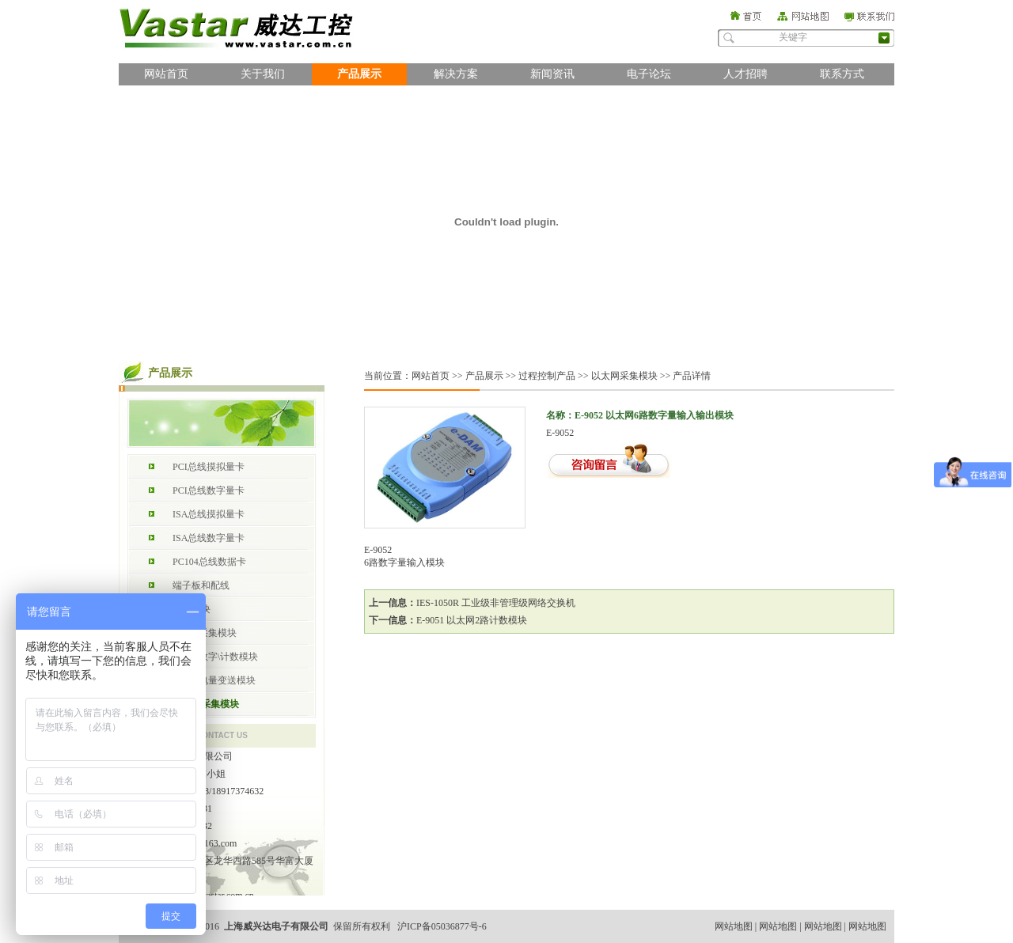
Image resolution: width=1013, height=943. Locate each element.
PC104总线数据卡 (209, 561)
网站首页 (166, 74)
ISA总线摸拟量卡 (209, 514)
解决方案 (456, 74)
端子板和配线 (201, 585)
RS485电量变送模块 (214, 680)
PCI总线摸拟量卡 (209, 466)
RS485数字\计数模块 (215, 656)
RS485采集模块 (205, 632)
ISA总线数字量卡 (209, 537)
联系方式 (842, 74)
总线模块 (192, 609)
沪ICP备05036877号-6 (442, 926)
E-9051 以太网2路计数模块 (471, 620)
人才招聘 (745, 74)
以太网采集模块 (206, 704)
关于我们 (263, 74)
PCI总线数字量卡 (209, 490)
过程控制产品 (546, 375)
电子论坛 (649, 74)
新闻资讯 (552, 74)
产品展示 (359, 74)
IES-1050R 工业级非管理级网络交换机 (495, 602)
